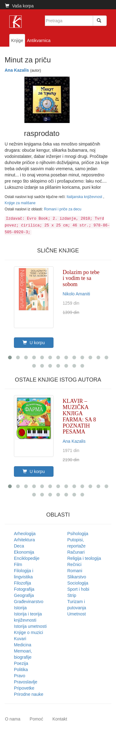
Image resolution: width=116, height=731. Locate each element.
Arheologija (25, 533)
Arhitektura (24, 539)
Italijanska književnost (85, 197)
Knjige (17, 40)
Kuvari (20, 638)
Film (18, 564)
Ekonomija (24, 552)
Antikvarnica (38, 40)
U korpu (34, 342)
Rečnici (74, 564)
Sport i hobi (78, 589)
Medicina (22, 644)
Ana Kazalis (17, 70)
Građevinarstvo (28, 601)
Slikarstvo (76, 576)
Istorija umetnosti (30, 626)
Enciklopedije (27, 558)
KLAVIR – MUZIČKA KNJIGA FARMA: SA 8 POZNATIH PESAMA (79, 416)
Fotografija (24, 589)
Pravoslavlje (25, 681)
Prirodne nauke (28, 694)
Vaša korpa (19, 5)
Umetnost (76, 613)
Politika (21, 669)
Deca (19, 545)
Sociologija (77, 583)
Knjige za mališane (20, 203)
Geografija (24, 595)
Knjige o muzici (28, 632)
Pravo (19, 675)
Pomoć (36, 718)
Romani (74, 570)
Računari (76, 552)
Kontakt (59, 718)
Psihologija (77, 533)
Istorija (20, 607)
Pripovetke (24, 688)
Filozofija (22, 583)
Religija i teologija (84, 558)
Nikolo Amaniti (76, 293)
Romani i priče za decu (62, 209)
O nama (12, 718)
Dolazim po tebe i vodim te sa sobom (81, 278)
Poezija (21, 663)
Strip (71, 595)
